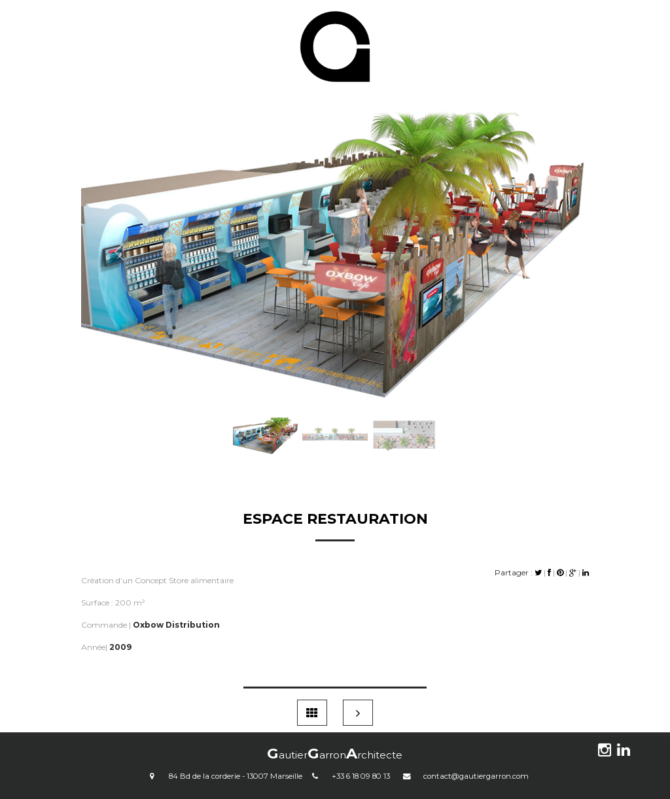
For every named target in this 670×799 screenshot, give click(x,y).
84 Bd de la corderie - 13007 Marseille (235, 776)
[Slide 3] (404, 415)
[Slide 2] (335, 415)
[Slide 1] (265, 415)
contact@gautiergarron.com (476, 776)
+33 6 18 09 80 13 (361, 776)
